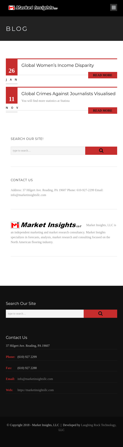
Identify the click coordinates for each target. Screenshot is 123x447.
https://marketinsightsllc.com (36, 390)
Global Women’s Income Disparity (57, 65)
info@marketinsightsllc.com (28, 195)
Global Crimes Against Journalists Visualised (68, 93)
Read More (102, 75)
